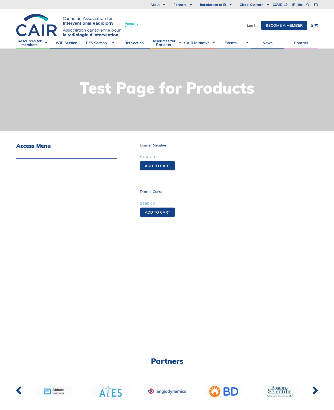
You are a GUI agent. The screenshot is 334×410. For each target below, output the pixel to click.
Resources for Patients (163, 43)
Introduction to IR (213, 5)
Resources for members (30, 43)
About (155, 5)
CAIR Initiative (197, 42)
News (268, 42)
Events (231, 42)
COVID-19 (280, 5)
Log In (252, 25)
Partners (179, 5)
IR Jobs (297, 5)
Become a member (284, 25)
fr (316, 4)
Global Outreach (251, 5)
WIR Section (66, 42)
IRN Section (133, 42)
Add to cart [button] (157, 165)
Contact (301, 42)
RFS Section (96, 42)
